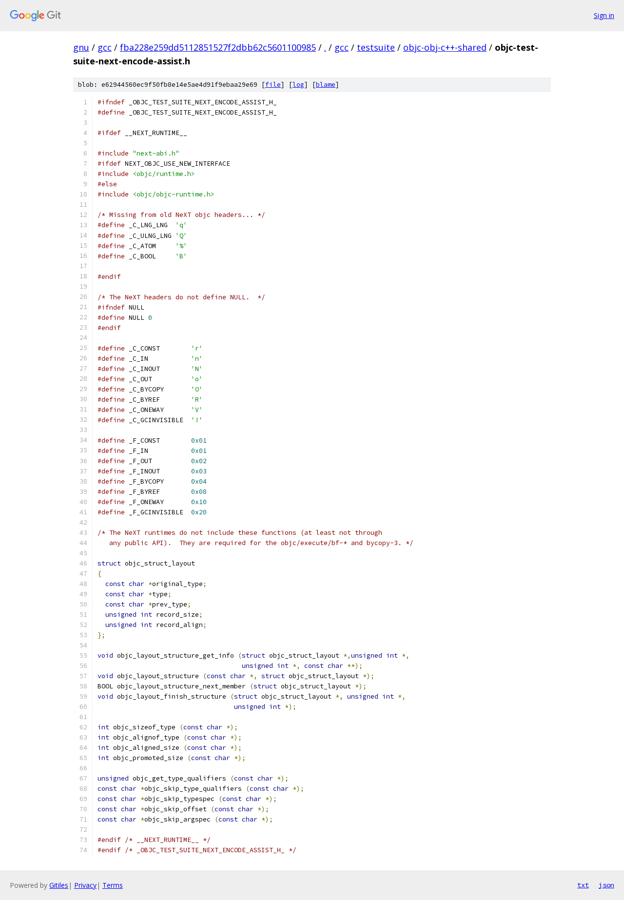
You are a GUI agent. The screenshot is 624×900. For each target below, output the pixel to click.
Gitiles (58, 885)
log (298, 84)
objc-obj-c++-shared (445, 47)
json (606, 884)
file (273, 84)
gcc (105, 47)
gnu (81, 47)
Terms (112, 885)
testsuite (376, 47)
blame (325, 84)
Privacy (85, 885)
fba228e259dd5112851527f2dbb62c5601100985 (218, 47)
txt (583, 884)
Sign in (604, 15)
